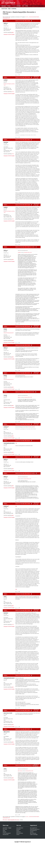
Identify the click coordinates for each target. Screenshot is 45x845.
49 (38, 16)
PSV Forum (7, 12)
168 (4, 18)
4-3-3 (13, 91)
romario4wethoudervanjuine (9, 443)
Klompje (5, 329)
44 (32, 16)
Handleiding (13, 8)
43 (31, 16)
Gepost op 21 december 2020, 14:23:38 (22, 675)
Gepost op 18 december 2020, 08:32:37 (22, 473)
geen (13, 32)
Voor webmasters (19, 827)
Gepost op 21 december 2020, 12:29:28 (22, 503)
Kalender (4, 831)
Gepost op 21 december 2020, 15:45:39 (22, 765)
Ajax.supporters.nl (33, 827)
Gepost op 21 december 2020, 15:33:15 (22, 729)
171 (9, 18)
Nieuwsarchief (5, 834)
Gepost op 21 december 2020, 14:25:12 (22, 710)
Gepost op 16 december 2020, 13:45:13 (22, 139)
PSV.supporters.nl (33, 830)
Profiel (26, 5)
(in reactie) (32, 247)
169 (6, 18)
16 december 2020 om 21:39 (28, 397)
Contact (17, 834)
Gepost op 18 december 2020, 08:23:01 (22, 456)
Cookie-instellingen (34, 834)
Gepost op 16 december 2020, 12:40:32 (22, 77)
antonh (5, 596)
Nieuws (9, 5)
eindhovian (6, 426)
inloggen (3, 1)
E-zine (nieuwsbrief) (7, 833)
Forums (13, 5)
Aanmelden (5, 827)
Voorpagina (4, 5)
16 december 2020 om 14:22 (28, 252)
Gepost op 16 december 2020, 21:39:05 (22, 345)
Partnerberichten (19, 833)
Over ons (18, 825)
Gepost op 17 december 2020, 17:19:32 (22, 391)
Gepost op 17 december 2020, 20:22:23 (22, 440)
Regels (9, 8)
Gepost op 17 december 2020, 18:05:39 (22, 424)
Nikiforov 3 (6, 23)
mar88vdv (5, 80)
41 (29, 16)
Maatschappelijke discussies (23, 12)
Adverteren (18, 831)
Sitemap (31, 831)
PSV (6, 24)
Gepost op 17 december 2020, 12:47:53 (22, 373)
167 (3, 18)
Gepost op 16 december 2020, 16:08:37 (22, 247)
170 (7, 18)
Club (23, 5)
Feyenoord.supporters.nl (34, 829)
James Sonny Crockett (8, 713)
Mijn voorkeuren (33, 833)
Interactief (18, 5)
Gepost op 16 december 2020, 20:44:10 (22, 326)
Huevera (5, 395)
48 (37, 16)
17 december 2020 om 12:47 (27, 478)
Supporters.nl (33, 825)
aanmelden (8, 1)
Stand (4, 830)
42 (30, 16)
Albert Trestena (7, 731)
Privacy (17, 830)
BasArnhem (6, 142)
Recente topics (4, 8)
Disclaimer (18, 829)
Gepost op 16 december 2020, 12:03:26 (22, 20)
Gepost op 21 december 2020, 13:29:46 (22, 610)
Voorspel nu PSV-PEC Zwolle (9, 34)
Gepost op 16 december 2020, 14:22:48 (22, 204)
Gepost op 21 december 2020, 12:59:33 (22, 594)
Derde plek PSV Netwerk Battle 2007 (9, 379)
